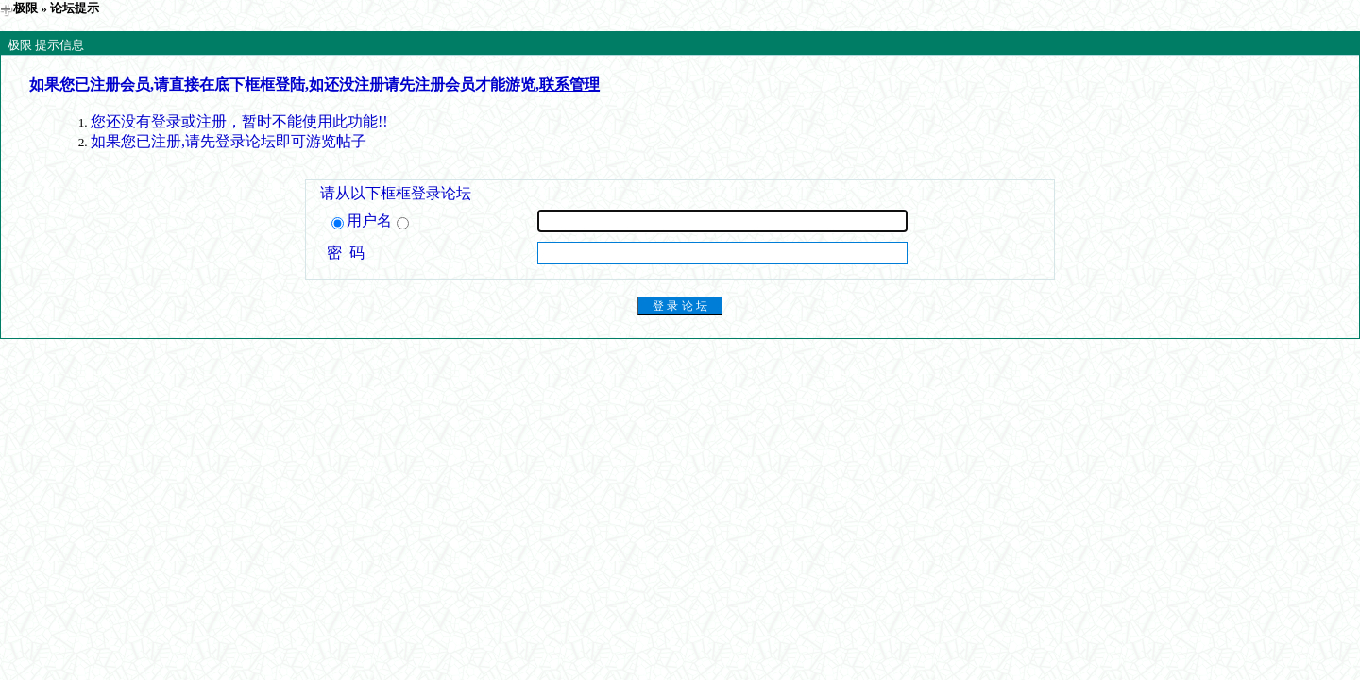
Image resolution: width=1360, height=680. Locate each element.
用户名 (370, 221)
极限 (25, 8)
